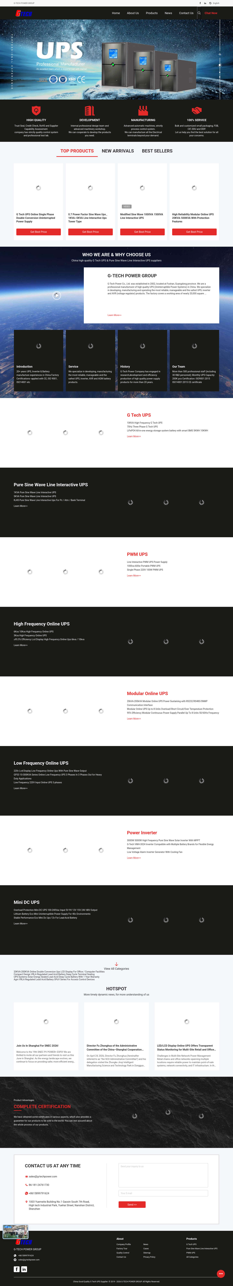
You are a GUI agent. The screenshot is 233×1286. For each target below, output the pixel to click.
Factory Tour (121, 1248)
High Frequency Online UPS (42, 624)
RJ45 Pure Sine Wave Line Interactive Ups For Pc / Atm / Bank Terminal (49, 500)
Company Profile (123, 1244)
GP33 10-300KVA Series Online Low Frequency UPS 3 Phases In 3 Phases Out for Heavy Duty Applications (58, 776)
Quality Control (122, 1253)
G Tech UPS (139, 415)
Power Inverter (142, 832)
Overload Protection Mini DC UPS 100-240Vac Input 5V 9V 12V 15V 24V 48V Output (55, 910)
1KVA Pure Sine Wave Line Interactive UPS (35, 492)
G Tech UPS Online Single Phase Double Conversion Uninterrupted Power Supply (35, 218)
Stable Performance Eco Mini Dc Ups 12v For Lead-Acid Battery (45, 917)
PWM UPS (137, 554)
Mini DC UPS (26, 902)
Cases (146, 1248)
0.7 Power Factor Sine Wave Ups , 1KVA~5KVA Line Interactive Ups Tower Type (87, 218)
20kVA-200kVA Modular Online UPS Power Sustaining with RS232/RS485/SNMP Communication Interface (167, 703)
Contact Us (121, 1257)
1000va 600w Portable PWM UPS (143, 566)
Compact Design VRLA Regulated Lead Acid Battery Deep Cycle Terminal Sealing (54, 974)
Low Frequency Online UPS (41, 763)
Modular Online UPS (147, 693)
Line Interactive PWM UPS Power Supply (147, 562)
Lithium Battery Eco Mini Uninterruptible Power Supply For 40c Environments (52, 914)
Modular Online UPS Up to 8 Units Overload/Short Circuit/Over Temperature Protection (170, 709)
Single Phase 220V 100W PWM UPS (145, 569)
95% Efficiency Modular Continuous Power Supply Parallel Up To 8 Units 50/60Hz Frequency (173, 713)
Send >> (132, 1204)
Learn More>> (114, 315)
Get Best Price (38, 231)
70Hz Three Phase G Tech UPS (142, 426)
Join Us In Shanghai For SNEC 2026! (37, 1045)
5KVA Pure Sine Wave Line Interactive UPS (35, 496)
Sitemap (146, 1253)
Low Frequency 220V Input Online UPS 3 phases (38, 782)
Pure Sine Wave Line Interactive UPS (51, 484)
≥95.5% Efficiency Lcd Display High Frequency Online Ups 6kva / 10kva (49, 639)
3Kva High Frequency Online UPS (30, 635)
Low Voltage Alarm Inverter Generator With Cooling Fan (154, 852)
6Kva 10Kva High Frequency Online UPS (33, 631)
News (145, 1244)
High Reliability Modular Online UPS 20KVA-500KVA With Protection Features (193, 218)
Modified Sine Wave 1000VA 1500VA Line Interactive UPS (141, 216)
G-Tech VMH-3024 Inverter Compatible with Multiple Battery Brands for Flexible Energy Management (170, 846)
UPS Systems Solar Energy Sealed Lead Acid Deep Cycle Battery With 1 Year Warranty (56, 977)
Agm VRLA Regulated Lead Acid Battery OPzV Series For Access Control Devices (54, 979)
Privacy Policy (149, 1257)
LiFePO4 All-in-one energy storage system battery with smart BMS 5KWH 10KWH (167, 430)
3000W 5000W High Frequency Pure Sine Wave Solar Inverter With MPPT (163, 840)
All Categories (192, 1257)
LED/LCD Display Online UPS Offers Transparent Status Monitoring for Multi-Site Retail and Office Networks (185, 1048)
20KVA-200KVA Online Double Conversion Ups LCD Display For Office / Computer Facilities (59, 971)
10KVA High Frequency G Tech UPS (144, 422)
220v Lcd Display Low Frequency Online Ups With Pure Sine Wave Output (50, 770)
